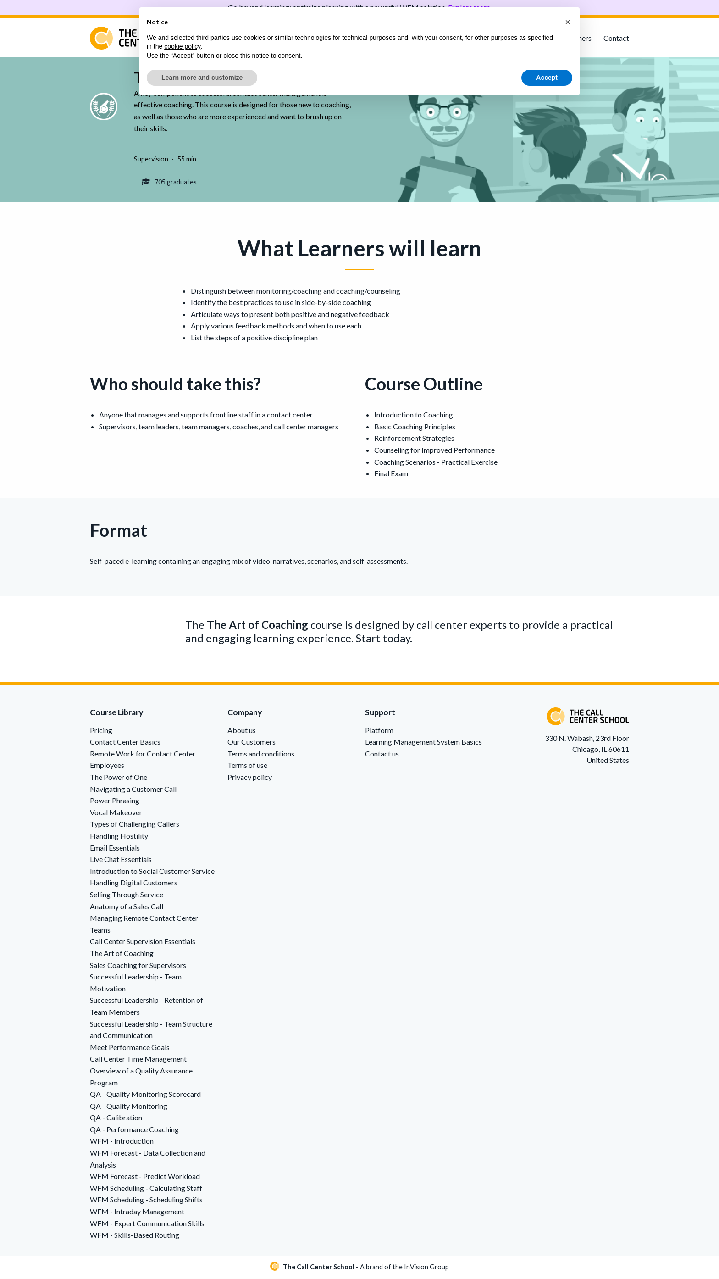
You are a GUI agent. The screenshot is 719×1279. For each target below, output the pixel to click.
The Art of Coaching (122, 954)
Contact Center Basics (125, 743)
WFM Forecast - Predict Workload (145, 1177)
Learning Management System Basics (423, 743)
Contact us (382, 755)
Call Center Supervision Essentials (142, 942)
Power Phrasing (114, 801)
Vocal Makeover (116, 813)
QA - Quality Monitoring (128, 1107)
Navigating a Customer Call (133, 790)
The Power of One (118, 778)
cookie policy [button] (182, 46)
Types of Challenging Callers (134, 825)
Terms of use (247, 766)
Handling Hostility (119, 837)
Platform (379, 731)
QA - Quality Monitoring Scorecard (145, 1095)
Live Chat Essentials (121, 860)
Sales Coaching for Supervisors (138, 966)
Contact (616, 37)
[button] (567, 22)
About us (241, 731)
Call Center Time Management (138, 1060)
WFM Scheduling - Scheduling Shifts (146, 1200)
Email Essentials (115, 849)
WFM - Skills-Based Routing (134, 1236)
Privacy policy (249, 778)
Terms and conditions (260, 755)
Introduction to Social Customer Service (152, 872)
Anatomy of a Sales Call (126, 907)
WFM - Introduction (122, 1142)
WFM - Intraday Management (137, 1212)
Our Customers (251, 743)
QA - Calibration (116, 1118)
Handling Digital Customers (133, 883)
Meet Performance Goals (130, 1048)
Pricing (101, 731)
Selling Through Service (126, 895)
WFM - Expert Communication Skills (147, 1224)
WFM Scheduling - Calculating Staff (146, 1189)
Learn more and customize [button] (202, 77)
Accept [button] (547, 77)
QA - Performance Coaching (134, 1130)
